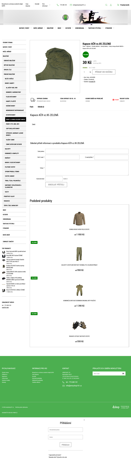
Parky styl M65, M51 (12, 124)
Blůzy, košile (9, 79)
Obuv (59, 28)
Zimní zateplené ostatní (14, 144)
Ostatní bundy (10, 115)
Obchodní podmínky (37, 378)
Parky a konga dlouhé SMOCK (15, 119)
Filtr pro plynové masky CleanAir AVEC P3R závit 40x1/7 (15, 260)
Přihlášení (65, 444)
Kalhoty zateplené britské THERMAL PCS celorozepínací (79, 265)
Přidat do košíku (104, 71)
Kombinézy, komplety (12, 153)
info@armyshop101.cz (79, 5)
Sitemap (4, 382)
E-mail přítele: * (89, 157)
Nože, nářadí (38, 28)
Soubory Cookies (6, 380)
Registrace (4, 376)
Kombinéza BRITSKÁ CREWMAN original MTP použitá (79, 301)
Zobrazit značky (8, 242)
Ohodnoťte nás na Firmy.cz (9, 412)
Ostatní (68, 28)
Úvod (84, 46)
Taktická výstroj (94, 28)
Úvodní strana (7, 42)
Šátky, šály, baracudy (11, 205)
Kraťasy (7, 158)
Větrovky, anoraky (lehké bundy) (14, 134)
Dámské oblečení (9, 61)
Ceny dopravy (28, 5)
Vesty (7, 192)
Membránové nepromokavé (15, 110)
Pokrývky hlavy (9, 196)
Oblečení (50, 28)
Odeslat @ (41, 107)
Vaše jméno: (41, 151)
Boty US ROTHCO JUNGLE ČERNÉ (15, 290)
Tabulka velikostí (36, 382)
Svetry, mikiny (9, 176)
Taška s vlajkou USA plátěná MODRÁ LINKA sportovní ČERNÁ (15, 279)
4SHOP (127, 408)
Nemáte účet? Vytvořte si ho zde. (58, 457)
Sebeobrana (79, 28)
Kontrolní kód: (40, 179)
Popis (31, 107)
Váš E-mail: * (40, 157)
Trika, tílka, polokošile (12, 181)
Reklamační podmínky (37, 380)
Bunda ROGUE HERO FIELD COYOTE (79, 229)
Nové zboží (6, 235)
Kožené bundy (10, 106)
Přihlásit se (4, 374)
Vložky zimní (10, 140)
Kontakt (37, 4)
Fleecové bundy (11, 97)
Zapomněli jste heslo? (55, 455)
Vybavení (108, 28)
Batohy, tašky (24, 28)
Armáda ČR (92, 82)
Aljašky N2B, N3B (11, 88)
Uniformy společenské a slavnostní (13, 186)
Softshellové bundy (13, 129)
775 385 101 (63, 5)
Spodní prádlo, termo (12, 172)
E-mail (94, 372)
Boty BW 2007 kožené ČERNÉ (14, 255)
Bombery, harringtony (13, 92)
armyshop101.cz (10, 407)
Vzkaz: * (42, 168)
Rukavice (7, 201)
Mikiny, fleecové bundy (12, 162)
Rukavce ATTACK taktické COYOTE (79, 336)
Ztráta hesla (5, 378)
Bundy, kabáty (9, 83)
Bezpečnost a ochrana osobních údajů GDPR (12, 5)
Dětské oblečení (9, 65)
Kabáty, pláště (11, 101)
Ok (123, 373)
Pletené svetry (10, 167)
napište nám (5, 307)
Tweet (33, 124)
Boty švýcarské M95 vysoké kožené (16, 251)
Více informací (45, 5)
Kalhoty (7, 149)
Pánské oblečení (9, 74)
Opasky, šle (7, 70)
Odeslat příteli (56, 184)
